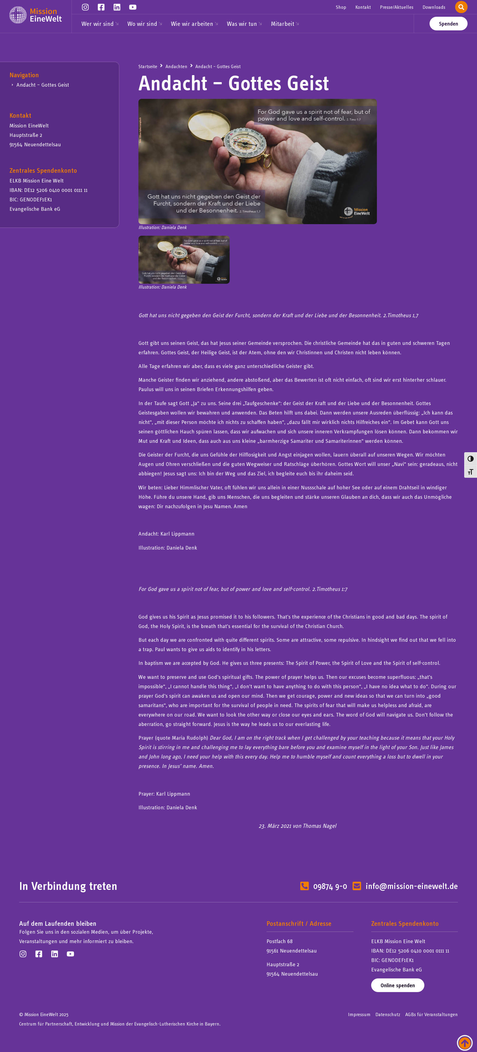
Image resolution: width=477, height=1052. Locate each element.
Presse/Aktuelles (396, 7)
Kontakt (363, 7)
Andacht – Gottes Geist (42, 84)
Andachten (176, 66)
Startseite (147, 66)
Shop (341, 7)
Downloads (434, 7)
